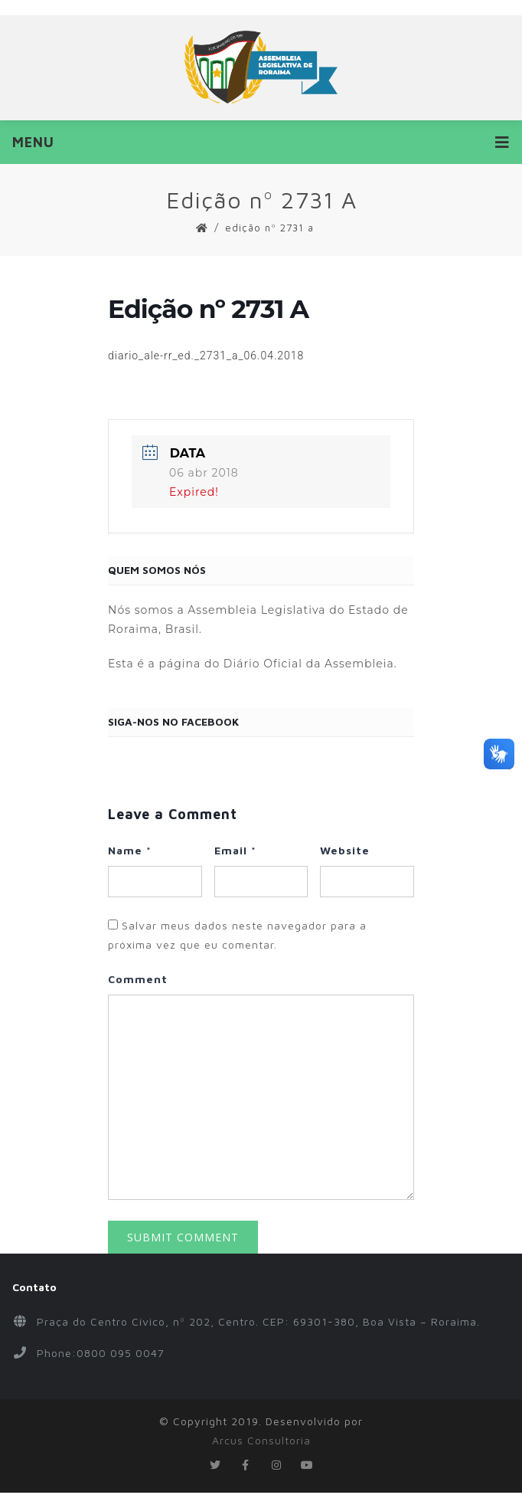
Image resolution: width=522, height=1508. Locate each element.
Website (345, 850)
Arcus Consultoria (261, 1440)
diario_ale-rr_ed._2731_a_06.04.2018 (206, 355)
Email (235, 850)
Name (130, 850)
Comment (138, 978)
